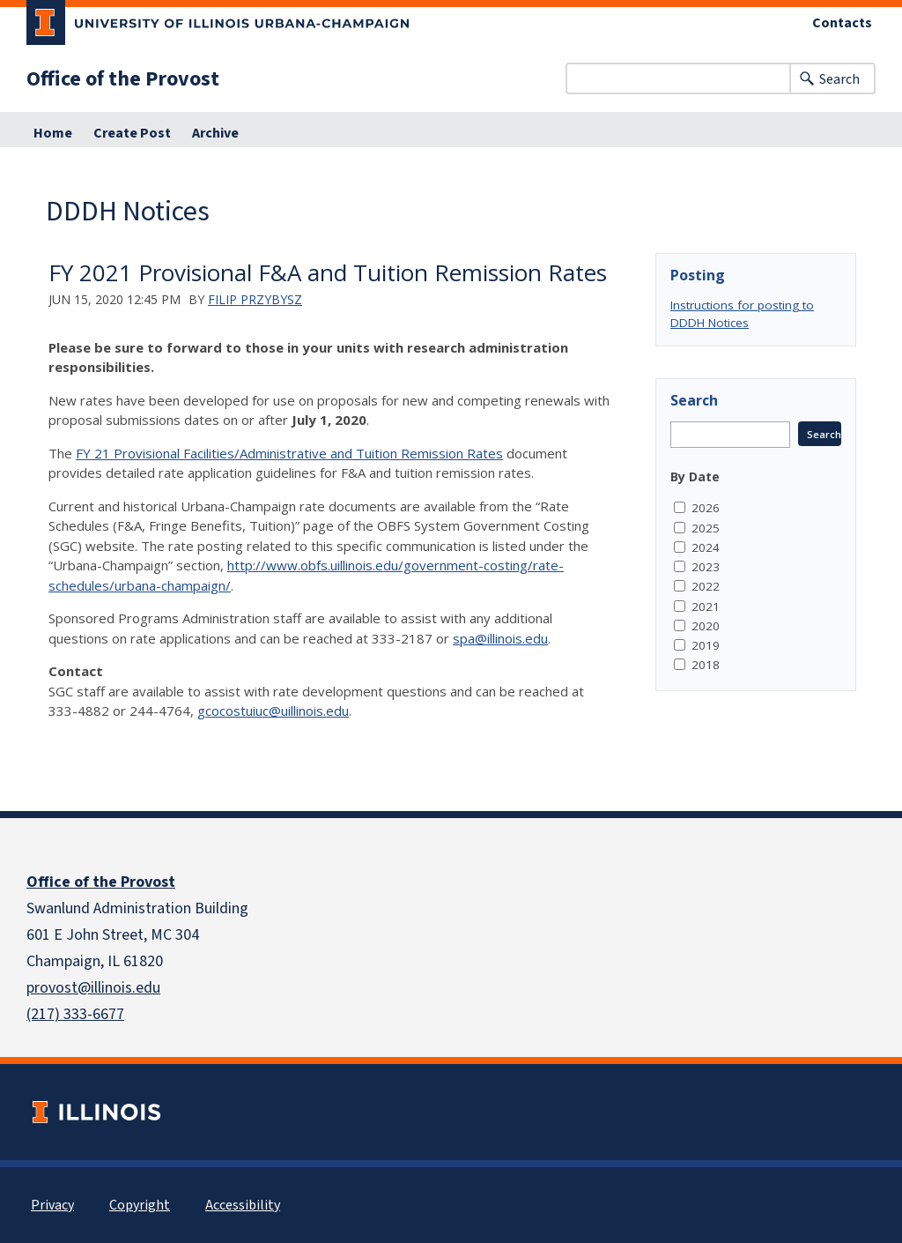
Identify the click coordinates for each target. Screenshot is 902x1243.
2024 (705, 547)
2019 (705, 645)
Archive (215, 132)
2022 (705, 586)
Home (52, 132)
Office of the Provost (122, 78)
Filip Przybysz (255, 299)
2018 (705, 665)
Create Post (132, 132)
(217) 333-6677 (75, 1013)
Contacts (842, 22)
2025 (705, 528)
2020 (705, 626)
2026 (705, 508)
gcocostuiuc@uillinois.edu (273, 710)
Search (839, 79)
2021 (705, 606)
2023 (705, 567)
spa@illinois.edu (500, 638)
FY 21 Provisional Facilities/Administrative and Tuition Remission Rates (289, 453)
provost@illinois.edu (93, 987)
